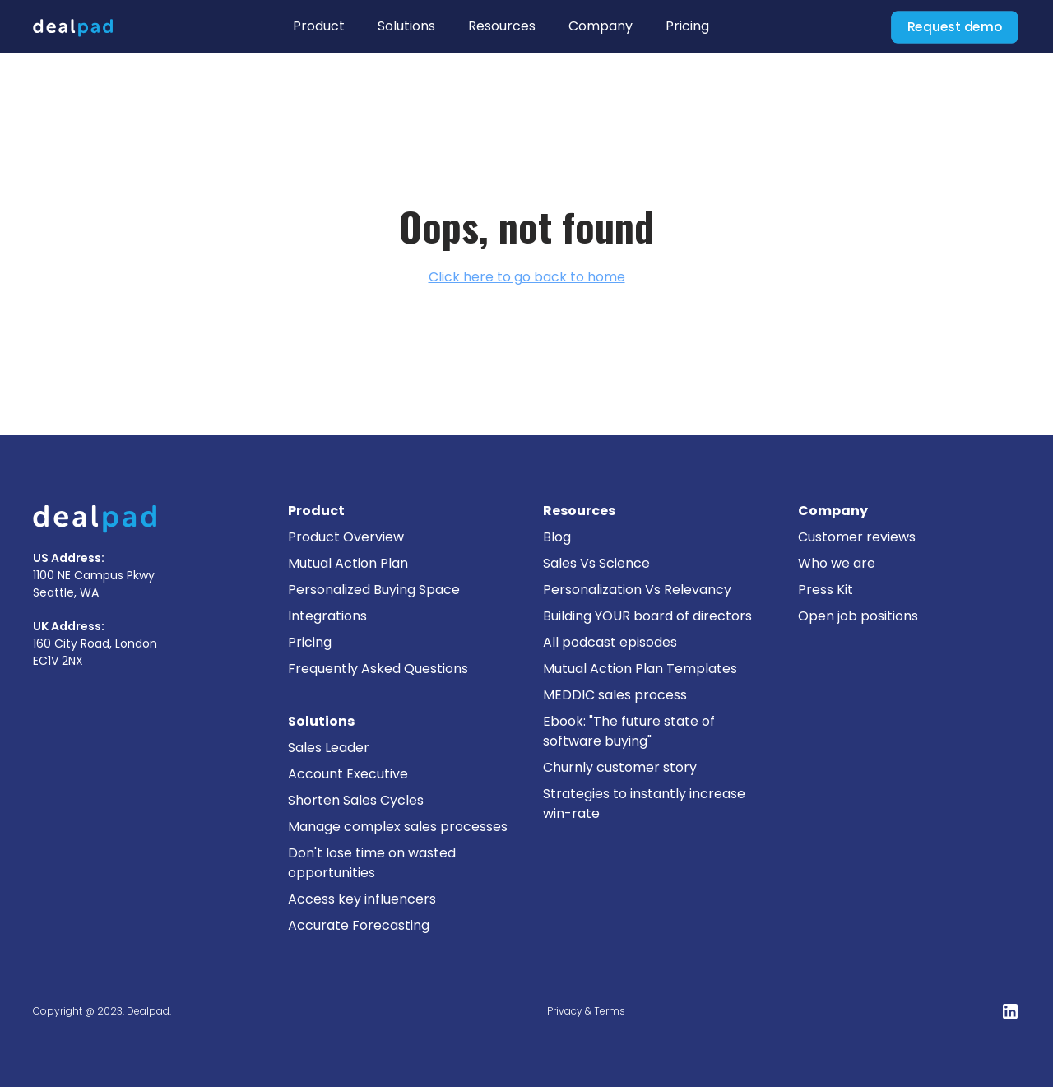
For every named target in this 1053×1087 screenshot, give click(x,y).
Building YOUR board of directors (647, 615)
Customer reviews (857, 536)
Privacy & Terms (586, 1011)
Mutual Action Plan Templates (640, 668)
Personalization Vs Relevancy (637, 589)
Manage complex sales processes (398, 826)
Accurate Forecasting (358, 925)
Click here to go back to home (527, 276)
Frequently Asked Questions (378, 668)
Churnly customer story (620, 767)
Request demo (955, 26)
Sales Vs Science (596, 563)
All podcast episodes (610, 642)
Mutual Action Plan (348, 563)
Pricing (687, 25)
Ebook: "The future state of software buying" (629, 731)
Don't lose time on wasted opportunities (372, 862)
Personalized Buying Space (374, 589)
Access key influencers (362, 899)
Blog (557, 536)
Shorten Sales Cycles (356, 800)
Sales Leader (328, 747)
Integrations (327, 615)
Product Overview (346, 536)
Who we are (836, 563)
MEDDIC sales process (615, 694)
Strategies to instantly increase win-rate (644, 803)
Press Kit (825, 589)
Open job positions (858, 615)
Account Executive (348, 773)
